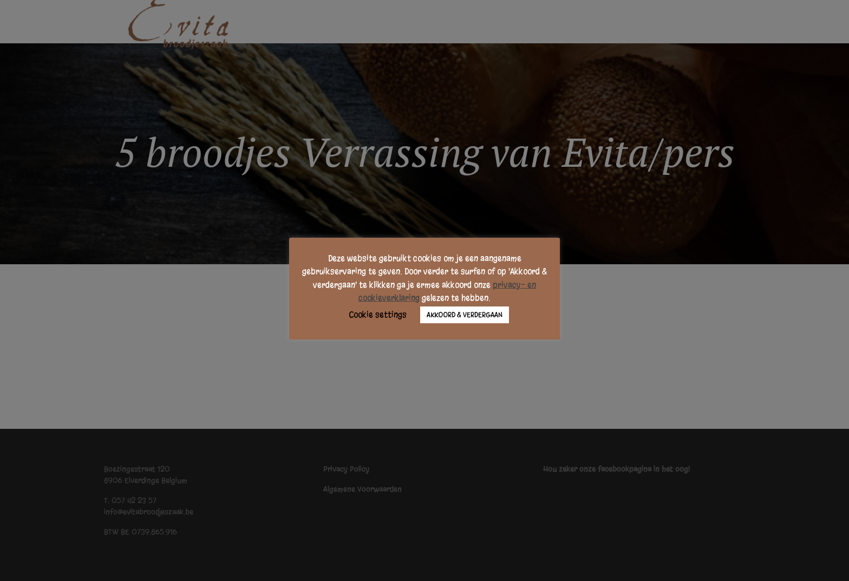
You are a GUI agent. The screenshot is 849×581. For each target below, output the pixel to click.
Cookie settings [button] (378, 314)
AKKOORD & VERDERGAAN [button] (464, 314)
